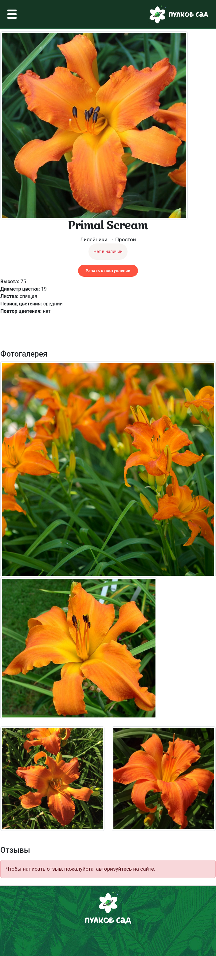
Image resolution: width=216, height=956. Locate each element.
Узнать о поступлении (108, 270)
